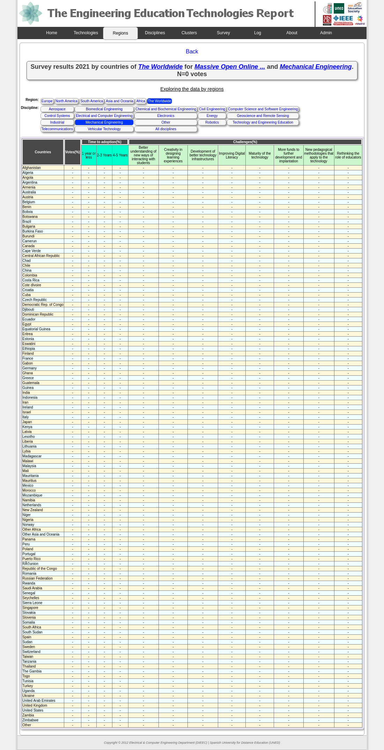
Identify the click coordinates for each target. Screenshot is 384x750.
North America (66, 101)
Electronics (166, 116)
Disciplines (155, 32)
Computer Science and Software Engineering (263, 109)
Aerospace (57, 109)
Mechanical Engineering (104, 122)
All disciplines (165, 129)
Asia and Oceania (119, 101)
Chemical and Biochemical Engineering (165, 109)
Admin (326, 32)
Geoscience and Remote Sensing (263, 116)
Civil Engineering (212, 109)
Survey (223, 32)
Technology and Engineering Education (262, 122)
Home (51, 32)
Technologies (86, 32)
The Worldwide (159, 101)
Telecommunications (57, 129)
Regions (120, 33)
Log (257, 32)
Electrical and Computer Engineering (104, 116)
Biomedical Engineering (104, 109)
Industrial (57, 122)
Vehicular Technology (104, 129)
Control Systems (57, 116)
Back (192, 51)
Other (166, 122)
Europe (47, 101)
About (291, 32)
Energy (212, 116)
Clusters (189, 32)
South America (91, 101)
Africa (140, 101)
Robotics (212, 122)
